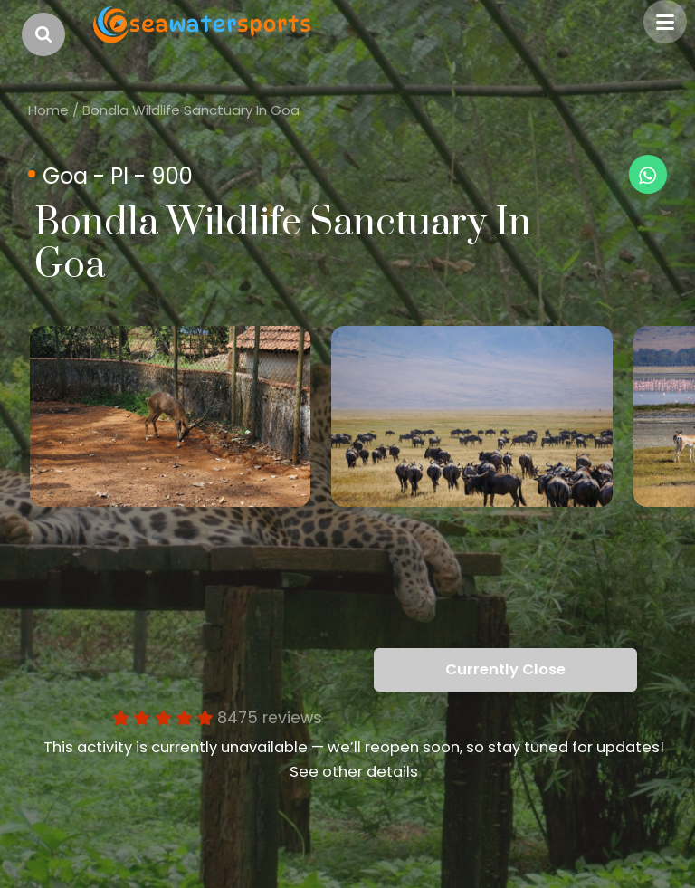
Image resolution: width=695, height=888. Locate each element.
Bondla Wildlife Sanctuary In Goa (191, 109)
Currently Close (505, 669)
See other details (354, 771)
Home (48, 109)
